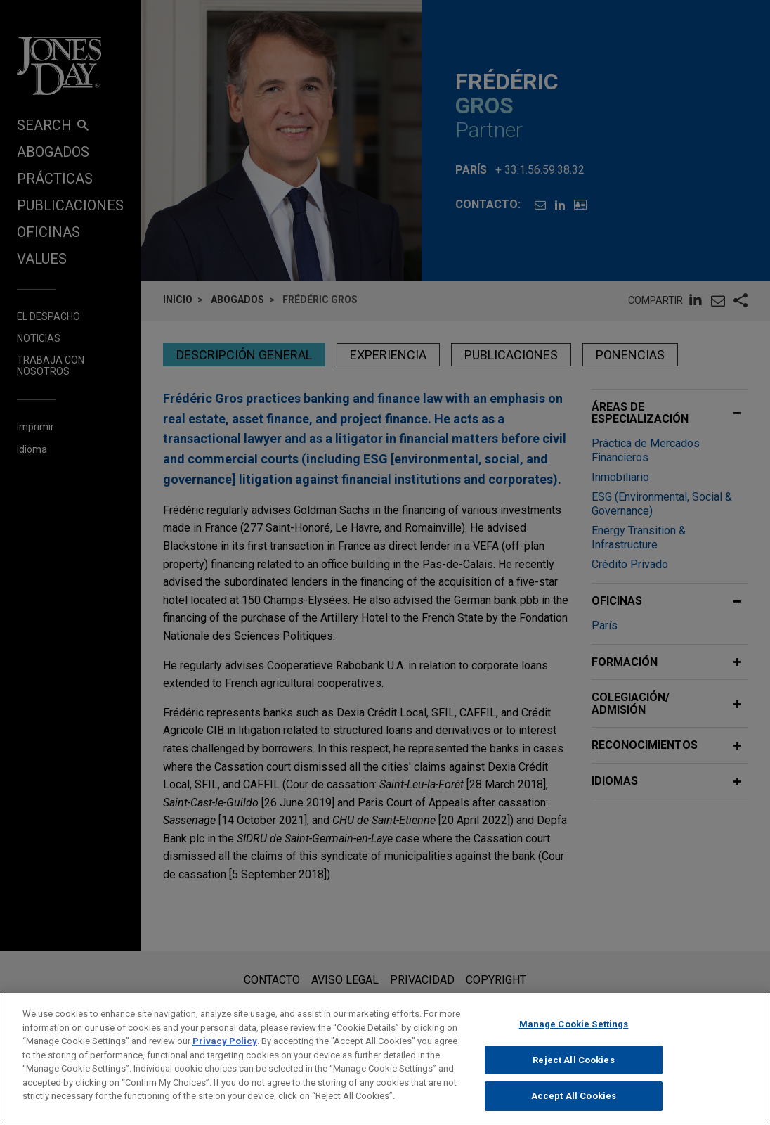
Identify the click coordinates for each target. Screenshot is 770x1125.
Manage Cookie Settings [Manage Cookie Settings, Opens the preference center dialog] (574, 1036)
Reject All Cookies (573, 1072)
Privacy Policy (224, 1053)
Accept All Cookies (573, 1107)
